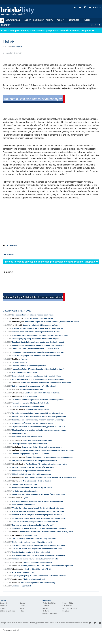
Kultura (2, 608)
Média (22, 608)
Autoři (87, 20)
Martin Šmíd (16, 447)
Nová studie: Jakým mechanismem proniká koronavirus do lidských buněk (40, 335)
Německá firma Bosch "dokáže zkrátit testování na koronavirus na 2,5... (39, 518)
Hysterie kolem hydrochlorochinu (24, 484)
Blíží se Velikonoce (30, 396)
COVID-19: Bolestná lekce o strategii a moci (28, 406)
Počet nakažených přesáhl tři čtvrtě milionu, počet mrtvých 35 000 (37, 356)
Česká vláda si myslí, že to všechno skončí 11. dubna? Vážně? (35, 349)
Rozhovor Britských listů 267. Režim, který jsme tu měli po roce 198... (38, 328)
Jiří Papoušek (17, 535)
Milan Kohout (17, 481)
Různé (22, 611)
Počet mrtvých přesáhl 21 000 (23, 572)
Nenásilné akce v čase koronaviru (24, 491)
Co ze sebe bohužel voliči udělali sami (37, 440)
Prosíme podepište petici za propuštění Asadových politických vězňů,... (39, 511)
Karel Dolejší (17, 325)
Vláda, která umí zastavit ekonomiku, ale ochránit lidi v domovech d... (47, 383)
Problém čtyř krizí (30, 535)
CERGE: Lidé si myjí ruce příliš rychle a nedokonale (31, 474)
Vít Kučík (15, 389)
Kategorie (24, 359)
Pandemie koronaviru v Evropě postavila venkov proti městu (35, 559)
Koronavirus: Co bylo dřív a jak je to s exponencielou (42, 447)
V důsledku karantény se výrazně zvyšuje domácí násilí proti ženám (37, 501)
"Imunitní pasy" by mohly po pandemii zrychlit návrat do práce (35, 339)
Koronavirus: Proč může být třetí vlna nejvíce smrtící (32, 488)
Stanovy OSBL (67, 603)
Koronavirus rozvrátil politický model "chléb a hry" (31, 403)
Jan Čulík (15, 450)
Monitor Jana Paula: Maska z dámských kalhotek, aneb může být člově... (47, 532)
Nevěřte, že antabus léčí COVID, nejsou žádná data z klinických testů (47, 566)
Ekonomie (3, 606)
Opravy (45, 608)
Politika (22, 606)
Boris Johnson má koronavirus (23, 505)
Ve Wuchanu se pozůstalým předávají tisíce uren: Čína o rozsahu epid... (39, 494)
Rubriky (61, 20)
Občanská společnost (7, 611)
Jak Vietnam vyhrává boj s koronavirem (27, 437)
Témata (50, 20)
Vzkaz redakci (67, 606)
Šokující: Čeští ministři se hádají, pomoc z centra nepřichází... (49, 457)
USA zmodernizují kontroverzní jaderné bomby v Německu (34, 538)
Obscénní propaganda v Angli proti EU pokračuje (30, 454)
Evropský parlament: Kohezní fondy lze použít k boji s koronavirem (37, 413)
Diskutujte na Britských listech (37, 410)
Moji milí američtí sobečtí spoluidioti (37, 481)
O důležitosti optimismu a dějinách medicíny (38, 583)
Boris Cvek (16, 383)
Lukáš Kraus (17, 579)
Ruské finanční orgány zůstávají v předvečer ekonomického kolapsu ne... (39, 528)
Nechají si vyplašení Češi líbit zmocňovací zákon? (41, 325)
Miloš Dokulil (17, 396)
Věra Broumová (18, 393)
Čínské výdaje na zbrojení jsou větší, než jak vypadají (32, 542)
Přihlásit (95, 7)
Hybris (25, 498)
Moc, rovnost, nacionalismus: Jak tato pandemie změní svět (34, 461)
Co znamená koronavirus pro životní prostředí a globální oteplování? (38, 400)
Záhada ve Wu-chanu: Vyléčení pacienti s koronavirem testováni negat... (39, 430)
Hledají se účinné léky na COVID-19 (37, 569)
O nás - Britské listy (49, 603)
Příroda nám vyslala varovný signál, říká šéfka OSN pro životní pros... (38, 508)
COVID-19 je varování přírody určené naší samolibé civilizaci (35, 522)
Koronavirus (12, 246)
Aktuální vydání (14, 20)
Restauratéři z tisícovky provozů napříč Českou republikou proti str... (38, 352)
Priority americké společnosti (34, 579)
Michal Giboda (17, 318)
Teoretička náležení (19, 433)
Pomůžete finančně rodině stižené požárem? (29, 366)
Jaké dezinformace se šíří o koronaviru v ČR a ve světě (33, 467)
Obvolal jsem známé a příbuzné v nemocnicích (29, 444)
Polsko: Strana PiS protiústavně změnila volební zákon (46, 464)
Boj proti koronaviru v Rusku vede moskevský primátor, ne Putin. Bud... (39, 427)
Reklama (45, 611)
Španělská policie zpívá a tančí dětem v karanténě (31, 552)
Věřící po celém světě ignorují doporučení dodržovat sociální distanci (38, 379)
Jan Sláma (16, 359)
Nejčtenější (75, 20)
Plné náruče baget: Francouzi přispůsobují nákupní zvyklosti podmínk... (39, 555)
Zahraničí (3, 603)
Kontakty (45, 606)
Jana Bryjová (17, 47)
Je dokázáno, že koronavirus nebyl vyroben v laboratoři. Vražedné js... (38, 420)
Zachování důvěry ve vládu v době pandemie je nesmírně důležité (36, 376)
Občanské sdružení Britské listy (26, 623)
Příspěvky (5, 25)
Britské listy (18, 11)
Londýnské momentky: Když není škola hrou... (42, 393)
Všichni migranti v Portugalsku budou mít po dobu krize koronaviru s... (39, 345)
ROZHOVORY (38, 20)
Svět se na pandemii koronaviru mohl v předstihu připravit (34, 386)
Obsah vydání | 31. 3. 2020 (17, 310)
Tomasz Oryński (18, 322)
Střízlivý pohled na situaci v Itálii (32, 389)
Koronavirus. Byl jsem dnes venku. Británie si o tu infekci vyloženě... (51, 477)
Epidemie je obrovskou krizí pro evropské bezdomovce (33, 315)
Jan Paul (15, 532)
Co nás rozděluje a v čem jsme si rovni (38, 318)
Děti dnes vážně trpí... (20, 362)
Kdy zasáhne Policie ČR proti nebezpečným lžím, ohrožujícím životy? (38, 369)
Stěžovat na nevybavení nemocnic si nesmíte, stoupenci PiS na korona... (52, 322)
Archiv (27, 20)
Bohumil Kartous (18, 410)
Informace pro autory (69, 608)
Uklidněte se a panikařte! (21, 586)
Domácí (22, 603)
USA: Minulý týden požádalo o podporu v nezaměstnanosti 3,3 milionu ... (39, 545)
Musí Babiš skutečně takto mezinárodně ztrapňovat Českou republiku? (47, 450)
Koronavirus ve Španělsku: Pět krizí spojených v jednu (32, 423)
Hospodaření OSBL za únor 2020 (24, 372)
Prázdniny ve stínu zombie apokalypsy (37, 562)
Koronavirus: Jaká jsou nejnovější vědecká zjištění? (31, 471)
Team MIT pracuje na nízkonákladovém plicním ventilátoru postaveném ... (39, 417)
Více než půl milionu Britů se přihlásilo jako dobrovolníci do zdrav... (37, 549)
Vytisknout (9, 255)
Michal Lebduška (18, 464)
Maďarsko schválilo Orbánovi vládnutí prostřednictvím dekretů (36, 332)
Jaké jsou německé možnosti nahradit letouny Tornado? (33, 525)
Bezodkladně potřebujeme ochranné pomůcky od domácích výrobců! (38, 342)
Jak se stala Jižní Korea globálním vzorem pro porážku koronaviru (37, 515)
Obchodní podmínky (49, 614)
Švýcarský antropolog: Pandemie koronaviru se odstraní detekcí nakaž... (39, 576)
